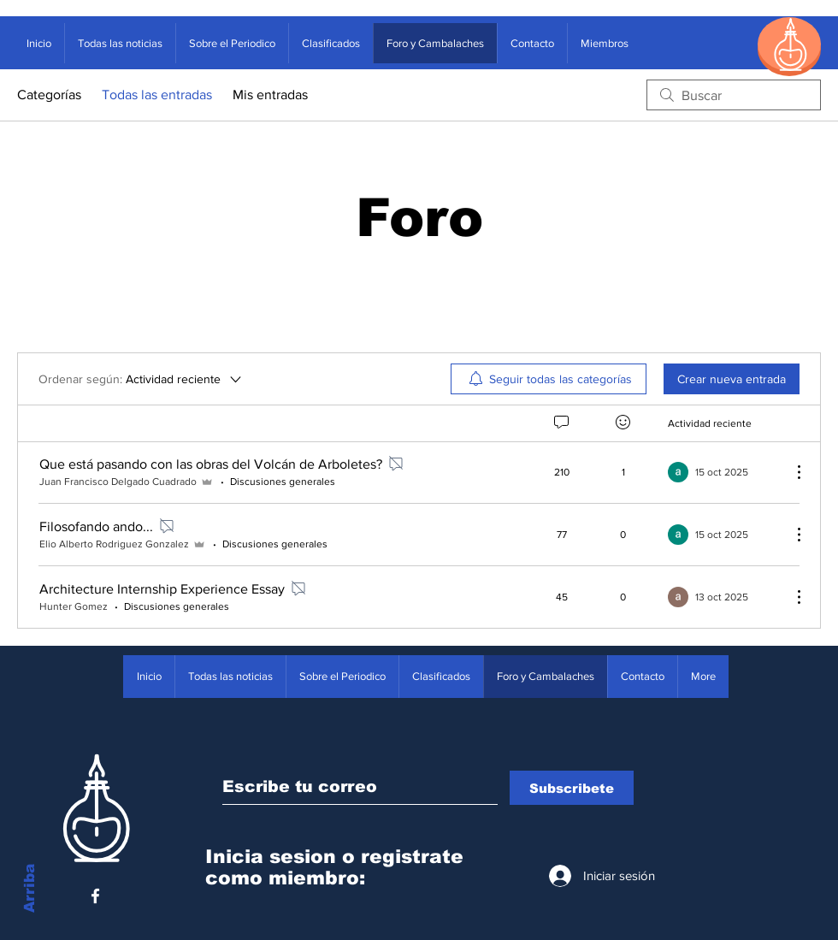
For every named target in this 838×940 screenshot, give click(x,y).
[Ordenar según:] (141, 379)
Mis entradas (270, 94)
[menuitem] (548, 379)
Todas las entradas (157, 94)
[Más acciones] (790, 472)
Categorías (49, 94)
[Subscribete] (572, 788)
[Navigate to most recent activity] (723, 472)
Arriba (29, 888)
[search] (733, 95)
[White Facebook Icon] (95, 896)
